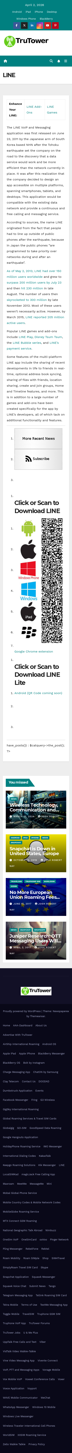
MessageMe (37, 1183)
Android (17, 11)
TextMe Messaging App (54, 1304)
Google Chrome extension (33, 651)
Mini (49, 1183)
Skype (44, 1267)
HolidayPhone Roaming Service (21, 1146)
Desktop (52, 11)
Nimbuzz (51, 1230)
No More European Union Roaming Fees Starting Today (33, 897)
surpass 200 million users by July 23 (34, 282)
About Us (40, 1025)
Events (39, 1090)
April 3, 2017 (22, 947)
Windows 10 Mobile (43, 1407)
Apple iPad (9, 1053)
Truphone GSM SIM (48, 1314)
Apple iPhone (27, 1053)
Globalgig (8, 1128)
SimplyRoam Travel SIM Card (20, 1267)
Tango (52, 1286)
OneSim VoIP (10, 1239)
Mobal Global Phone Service (20, 1193)
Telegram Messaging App (18, 1295)
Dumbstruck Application (17, 1090)
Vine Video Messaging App (19, 1360)
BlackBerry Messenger (51, 1053)
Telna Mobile (10, 1304)
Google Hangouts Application (20, 1137)
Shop (45, 1258)
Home (6, 1025)
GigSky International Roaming (21, 1109)
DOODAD (44, 1081)
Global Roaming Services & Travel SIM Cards (29, 1118)
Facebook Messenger (15, 1099)
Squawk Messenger (43, 1276)
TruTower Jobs (11, 1332)
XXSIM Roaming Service (32, 1435)
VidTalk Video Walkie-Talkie (19, 1351)
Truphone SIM (32, 881)
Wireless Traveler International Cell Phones (29, 1425)
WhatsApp (39, 930)
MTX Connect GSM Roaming (20, 1220)
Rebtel (45, 1248)
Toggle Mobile (11, 1314)
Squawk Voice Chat (14, 1286)
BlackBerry (46, 18)
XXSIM (14, 886)
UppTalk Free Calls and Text (19, 1341)
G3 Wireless (47, 1099)
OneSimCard (29, 1239)
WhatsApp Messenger (16, 1407)
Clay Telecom (11, 1081)
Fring (34, 1099)
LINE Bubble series (27, 343)
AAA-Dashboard (22, 1025)
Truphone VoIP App (14, 1323)
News (14, 799)
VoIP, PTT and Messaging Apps (21, 1369)
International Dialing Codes (19, 1155)
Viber (43, 1341)
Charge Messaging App (16, 1072)
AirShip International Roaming (21, 1044)
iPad (28, 11)
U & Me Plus (30, 1332)
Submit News (37, 1286)
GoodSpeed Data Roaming (45, 1128)
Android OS (49, 1044)
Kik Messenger (47, 1165)
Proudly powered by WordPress (22, 1011)
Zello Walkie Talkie (14, 1444)
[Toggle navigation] (65, 61)
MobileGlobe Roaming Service (21, 1211)
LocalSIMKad (10, 1174)
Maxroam (8, 1183)
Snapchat (16, 842)
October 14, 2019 (25, 860)
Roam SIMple (31, 1258)
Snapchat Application (16, 1276)
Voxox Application (13, 1388)
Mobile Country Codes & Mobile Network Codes (31, 1202)
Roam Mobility (11, 1258)
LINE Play (26, 337)
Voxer (61, 1379)
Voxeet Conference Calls (40, 1379)
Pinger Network (59, 1239)
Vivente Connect (48, 1360)
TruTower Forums (39, 1323)
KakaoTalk (45, 1155)
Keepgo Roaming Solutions (19, 1165)
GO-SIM (21, 1128)
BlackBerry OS (11, 1062)
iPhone (39, 11)
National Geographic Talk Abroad (22, 1230)
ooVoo (43, 1239)
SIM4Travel (58, 1258)
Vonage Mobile (51, 1369)
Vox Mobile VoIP (12, 1379)
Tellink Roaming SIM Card (51, 1295)
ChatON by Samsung (45, 1072)
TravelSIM (16, 881)
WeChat (45, 1397)
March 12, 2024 (24, 816)
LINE (62, 1165)
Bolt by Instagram (34, 1062)
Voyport (32, 1388)
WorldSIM (49, 881)
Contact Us (29, 1081)
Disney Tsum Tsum (48, 337)
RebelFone (32, 1248)
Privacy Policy (36, 1444)
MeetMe (22, 1183)
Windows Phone (26, 18)
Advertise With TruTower (17, 1034)
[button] (51, 61)
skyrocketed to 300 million (27, 300)
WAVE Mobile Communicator (20, 1397)
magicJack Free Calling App (38, 1174)
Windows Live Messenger (18, 1416)
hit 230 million (32, 288)
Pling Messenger (12, 1248)
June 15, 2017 (22, 903)
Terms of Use (29, 1304)
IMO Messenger (52, 1146)
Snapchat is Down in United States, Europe (34, 851)
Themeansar (37, 1016)
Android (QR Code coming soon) (38, 693)
